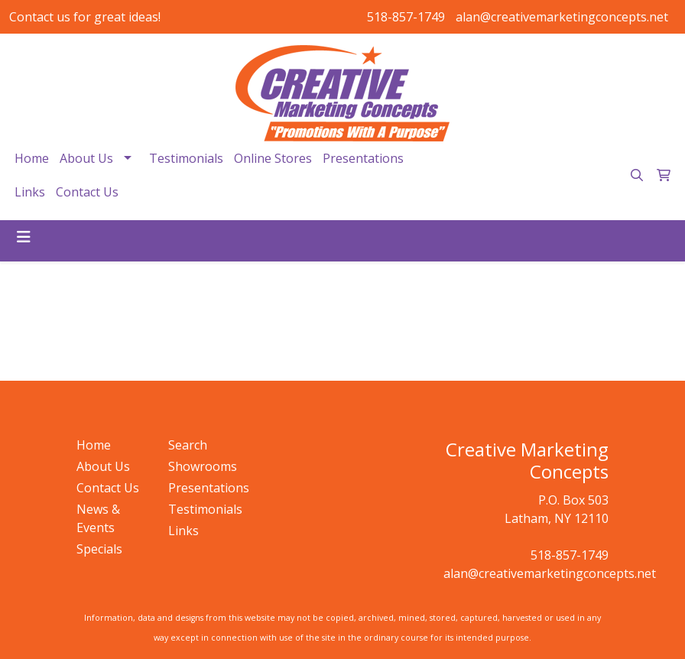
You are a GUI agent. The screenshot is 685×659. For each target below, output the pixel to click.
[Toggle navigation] (24, 237)
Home (32, 158)
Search (187, 445)
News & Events (98, 518)
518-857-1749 (406, 16)
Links (30, 191)
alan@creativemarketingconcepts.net (562, 16)
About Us (86, 158)
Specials (99, 549)
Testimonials (186, 158)
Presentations (363, 158)
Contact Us (87, 191)
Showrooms (202, 466)
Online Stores (273, 158)
